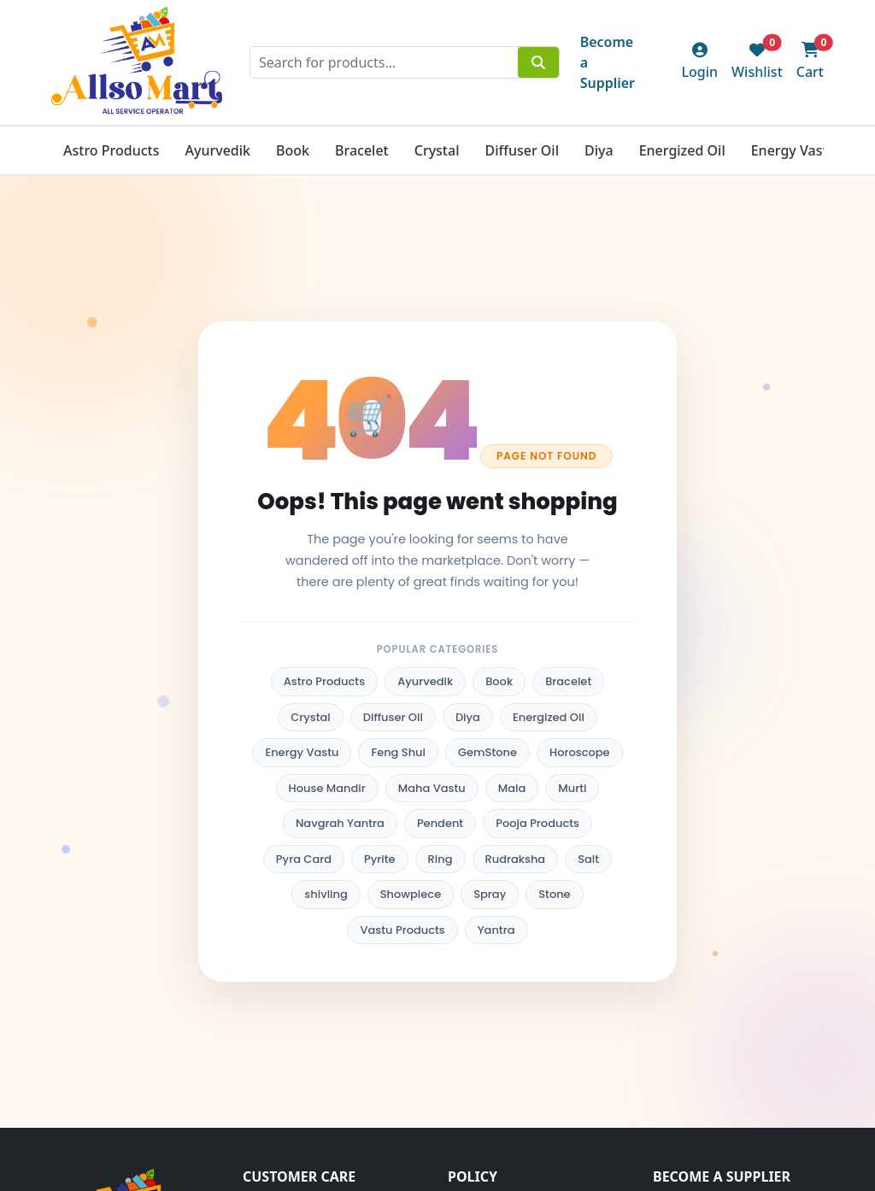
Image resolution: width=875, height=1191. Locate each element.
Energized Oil (682, 150)
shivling (325, 894)
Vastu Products (402, 930)
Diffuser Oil (521, 150)
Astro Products (111, 150)
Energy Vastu (794, 150)
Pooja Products (537, 823)
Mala (512, 788)
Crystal (437, 150)
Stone (554, 894)
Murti (572, 788)
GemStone (487, 752)
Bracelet (362, 150)
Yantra (496, 930)
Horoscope (579, 752)
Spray (489, 894)
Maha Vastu (432, 788)
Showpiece (410, 894)
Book (292, 150)
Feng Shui (398, 752)
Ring (440, 859)
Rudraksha (515, 859)
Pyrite (380, 859)
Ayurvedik (217, 150)
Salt (588, 859)
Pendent (440, 823)
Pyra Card (304, 859)
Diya (599, 150)
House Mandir (327, 788)
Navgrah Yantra (340, 823)
